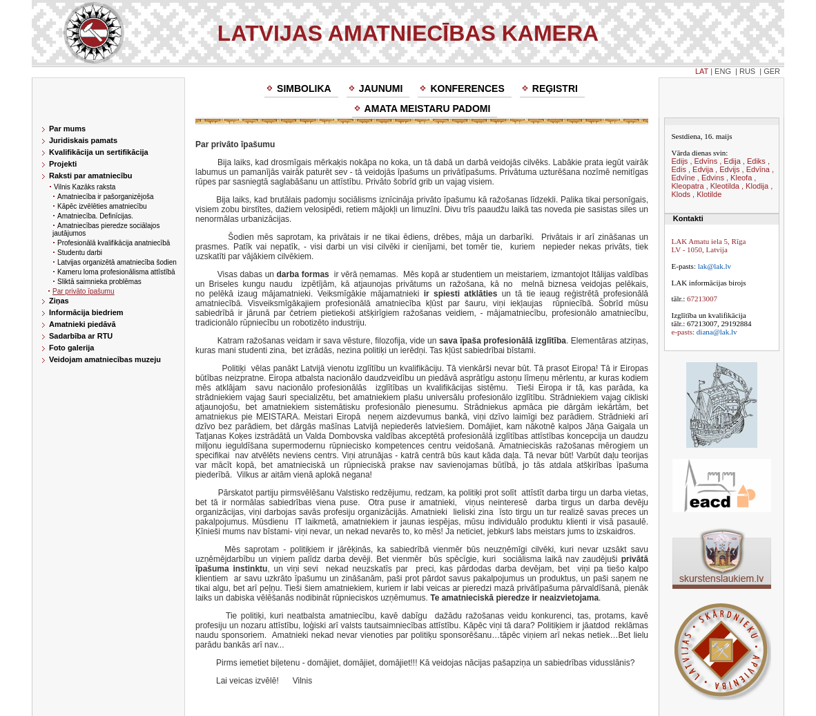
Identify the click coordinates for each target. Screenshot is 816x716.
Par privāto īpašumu (83, 291)
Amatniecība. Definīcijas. (95, 216)
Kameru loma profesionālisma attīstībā (116, 272)
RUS (747, 71)
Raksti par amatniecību (90, 175)
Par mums (67, 128)
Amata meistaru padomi (428, 108)
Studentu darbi (79, 252)
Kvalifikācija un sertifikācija (98, 152)
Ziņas (59, 300)
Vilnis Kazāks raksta (84, 187)
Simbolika (304, 88)
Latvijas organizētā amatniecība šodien (117, 262)
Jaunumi (381, 88)
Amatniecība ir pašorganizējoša (105, 196)
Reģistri (555, 88)
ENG (723, 71)
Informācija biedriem (86, 312)
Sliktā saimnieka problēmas (99, 281)
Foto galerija (71, 347)
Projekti (63, 164)
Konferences (467, 88)
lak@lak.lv (714, 266)
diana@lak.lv (717, 332)
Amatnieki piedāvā (82, 324)
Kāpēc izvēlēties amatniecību (102, 206)
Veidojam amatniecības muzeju (105, 359)
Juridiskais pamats (83, 140)
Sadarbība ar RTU (81, 336)
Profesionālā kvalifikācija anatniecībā (113, 243)
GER (772, 71)
